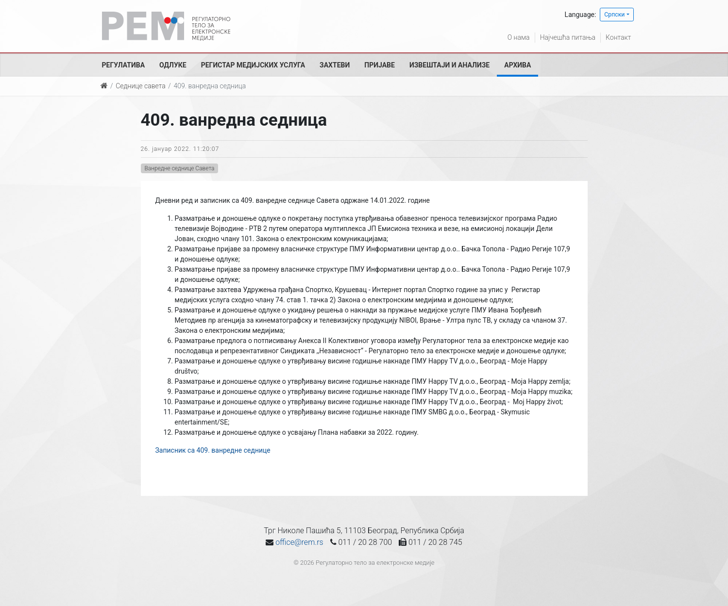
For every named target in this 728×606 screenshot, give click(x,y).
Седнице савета (140, 86)
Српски (614, 14)
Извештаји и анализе (449, 65)
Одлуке (172, 65)
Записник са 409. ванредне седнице (213, 450)
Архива (517, 65)
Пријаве (379, 65)
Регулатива (123, 65)
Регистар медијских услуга (253, 65)
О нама (519, 37)
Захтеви (335, 65)
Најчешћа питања (567, 37)
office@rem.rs (299, 542)
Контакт (618, 37)
